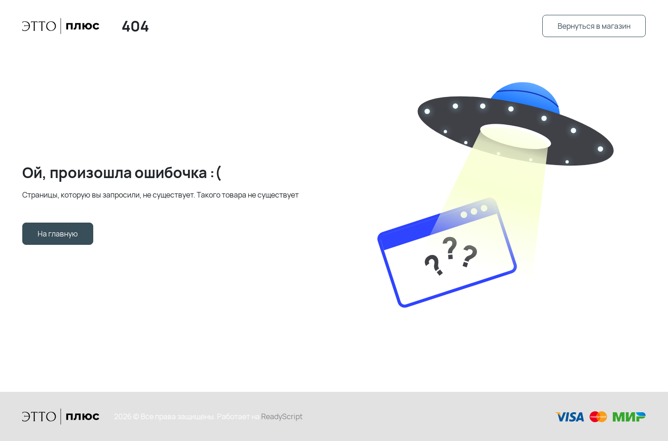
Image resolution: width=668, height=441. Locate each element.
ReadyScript (281, 416)
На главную (58, 234)
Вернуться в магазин (594, 26)
